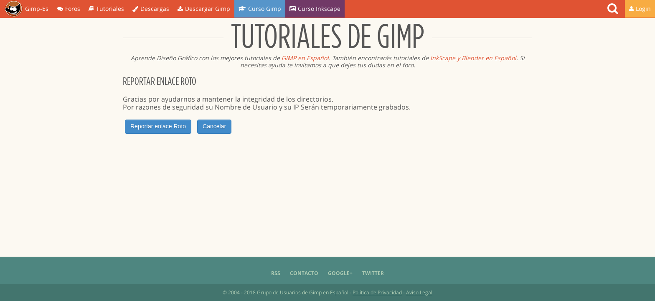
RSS (275, 273)
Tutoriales (106, 9)
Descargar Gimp (204, 9)
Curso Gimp (260, 9)
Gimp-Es (26, 9)
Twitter (373, 273)
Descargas (150, 9)
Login (640, 9)
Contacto (304, 273)
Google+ (340, 273)
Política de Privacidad (377, 292)
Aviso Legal (419, 292)
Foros (68, 9)
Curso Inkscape (314, 9)
